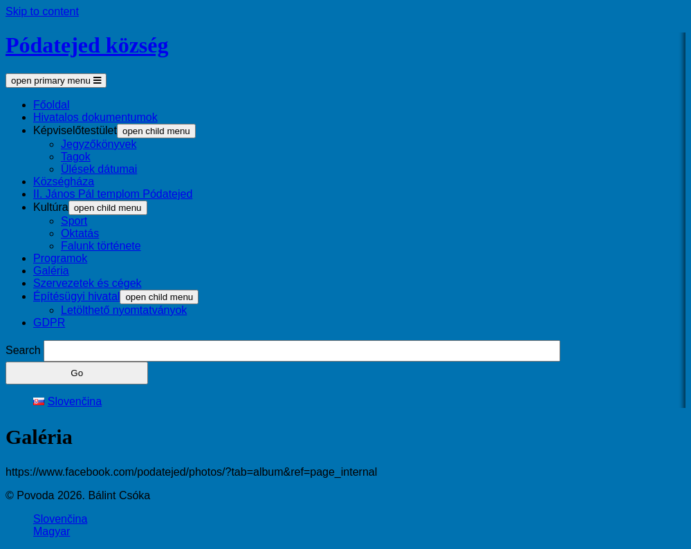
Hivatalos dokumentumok (95, 117)
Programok (60, 258)
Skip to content (42, 11)
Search (23, 350)
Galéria (51, 271)
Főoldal (51, 105)
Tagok (76, 156)
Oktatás (80, 233)
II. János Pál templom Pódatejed (112, 194)
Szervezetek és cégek (87, 283)
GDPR (49, 322)
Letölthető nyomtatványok (124, 310)
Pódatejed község (87, 44)
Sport (74, 221)
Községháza (63, 181)
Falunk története (101, 246)
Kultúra (50, 207)
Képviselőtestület (75, 130)
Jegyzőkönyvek (98, 144)
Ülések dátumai (99, 169)
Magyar (51, 531)
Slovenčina (60, 519)
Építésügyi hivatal (76, 296)
